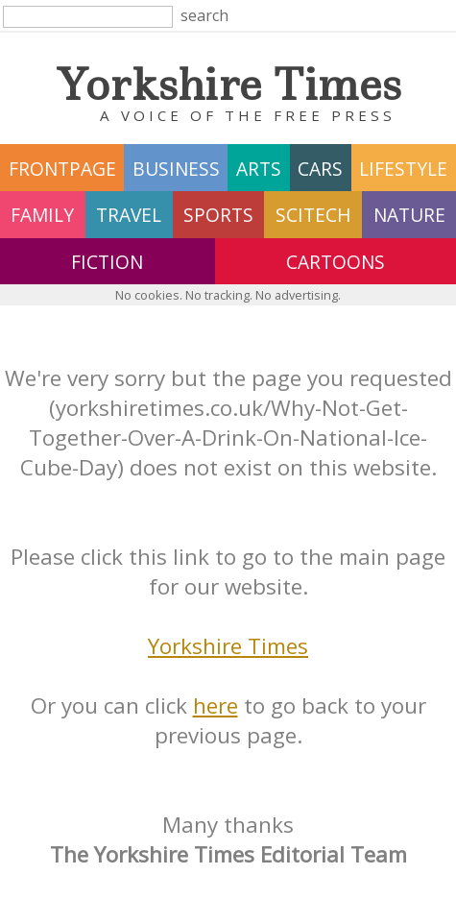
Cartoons (335, 262)
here (215, 705)
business (176, 169)
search (204, 15)
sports (218, 215)
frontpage (62, 169)
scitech (313, 215)
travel (128, 215)
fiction (107, 262)
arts (258, 169)
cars (320, 169)
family (42, 215)
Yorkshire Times (228, 646)
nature (409, 215)
